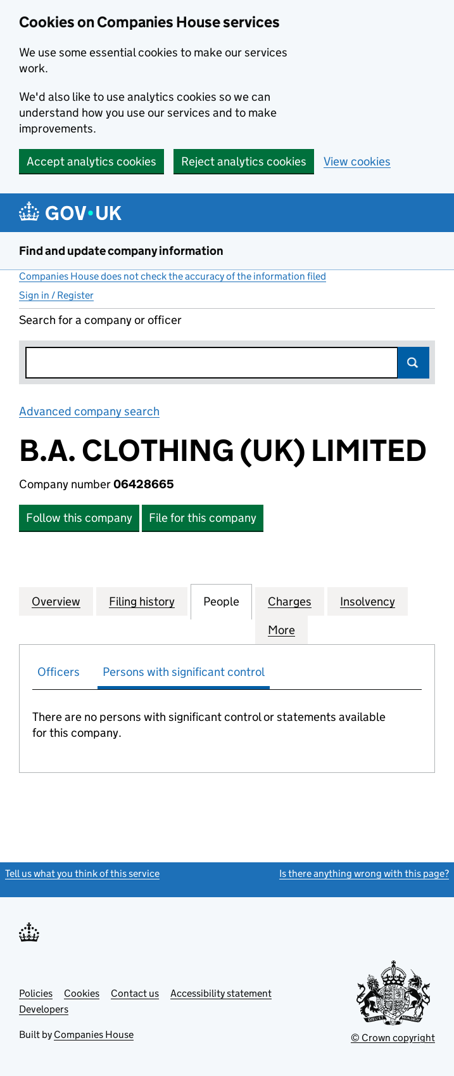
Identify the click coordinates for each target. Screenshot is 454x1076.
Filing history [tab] (142, 601)
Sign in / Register (56, 295)
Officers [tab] (58, 671)
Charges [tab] (290, 601)
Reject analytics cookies (243, 161)
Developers (43, 1009)
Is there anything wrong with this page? (364, 873)
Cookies (81, 993)
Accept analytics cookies (91, 161)
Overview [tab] (56, 601)
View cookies (357, 161)
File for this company (202, 517)
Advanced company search (89, 411)
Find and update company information (121, 250)
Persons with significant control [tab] (184, 671)
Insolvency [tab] (367, 601)
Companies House (94, 1034)
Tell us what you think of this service (82, 873)
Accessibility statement (221, 993)
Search (413, 363)
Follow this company (79, 517)
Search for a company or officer (100, 320)
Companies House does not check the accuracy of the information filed (172, 276)
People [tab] (221, 601)
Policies (36, 993)
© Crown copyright (393, 1038)
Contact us (135, 993)
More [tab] (281, 629)
